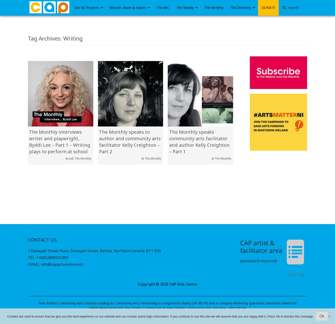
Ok (321, 316)
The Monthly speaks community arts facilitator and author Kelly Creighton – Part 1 (199, 142)
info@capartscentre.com (62, 264)
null (71, 158)
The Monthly (83, 158)
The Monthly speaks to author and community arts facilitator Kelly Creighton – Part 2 (130, 142)
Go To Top (296, 275)
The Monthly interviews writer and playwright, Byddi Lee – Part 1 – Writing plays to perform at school (59, 142)
